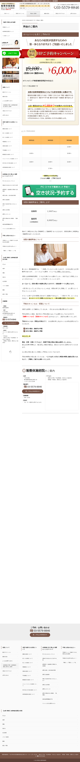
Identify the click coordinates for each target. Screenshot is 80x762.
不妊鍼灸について (7, 150)
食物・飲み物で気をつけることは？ (10, 204)
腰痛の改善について (7, 128)
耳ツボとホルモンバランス (9, 181)
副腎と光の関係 (6, 209)
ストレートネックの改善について (10, 158)
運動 (4, 272)
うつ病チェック (6, 35)
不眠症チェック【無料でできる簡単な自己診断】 (10, 241)
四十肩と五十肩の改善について (10, 163)
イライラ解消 (6, 285)
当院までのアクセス (60, 13)
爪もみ (4, 264)
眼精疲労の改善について (8, 154)
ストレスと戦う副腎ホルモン (9, 228)
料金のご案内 (33, 13)
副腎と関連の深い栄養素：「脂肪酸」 (10, 219)
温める (4, 277)
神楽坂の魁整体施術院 (41, 760)
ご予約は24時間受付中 (32, 391)
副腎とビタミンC (6, 214)
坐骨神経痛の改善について (9, 167)
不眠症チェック (6, 27)
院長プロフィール (20, 13)
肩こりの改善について (8, 133)
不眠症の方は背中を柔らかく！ (10, 246)
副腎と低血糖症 (6, 199)
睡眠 (4, 290)
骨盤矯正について (7, 141)
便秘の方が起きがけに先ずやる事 (10, 185)
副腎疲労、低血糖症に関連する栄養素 (10, 190)
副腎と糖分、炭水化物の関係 (9, 195)
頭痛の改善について (7, 145)
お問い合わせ (73, 13)
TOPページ (6, 13)
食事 (4, 268)
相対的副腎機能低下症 (8, 224)
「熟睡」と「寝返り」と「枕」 (10, 250)
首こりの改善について (8, 137)
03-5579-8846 (33, 386)
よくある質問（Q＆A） (8, 100)
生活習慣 (5, 281)
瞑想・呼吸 (5, 294)
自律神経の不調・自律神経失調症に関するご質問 (10, 105)
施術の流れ (46, 13)
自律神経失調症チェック (8, 31)
